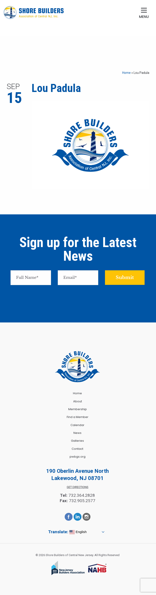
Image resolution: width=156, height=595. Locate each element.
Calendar (77, 425)
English (78, 532)
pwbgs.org (77, 456)
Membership (77, 409)
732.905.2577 (82, 500)
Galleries (77, 441)
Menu (144, 16)
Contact (77, 449)
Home (126, 73)
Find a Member (77, 417)
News (77, 433)
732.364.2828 (81, 495)
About (77, 401)
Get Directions (77, 487)
